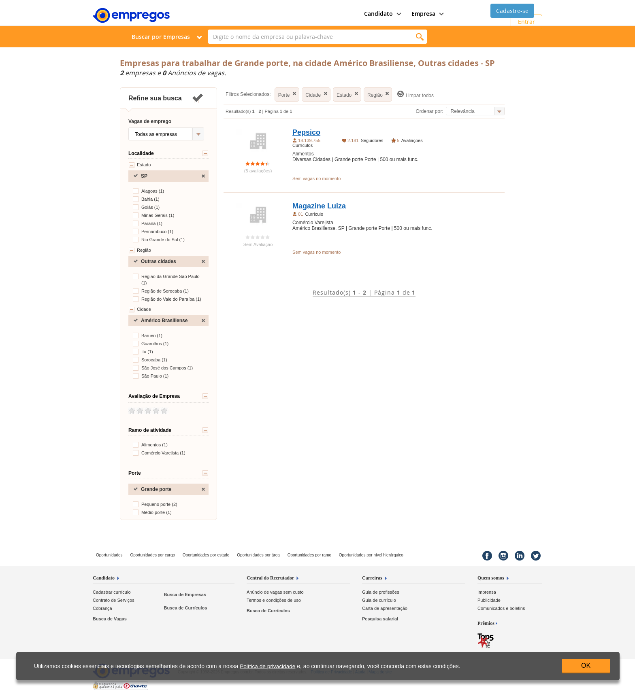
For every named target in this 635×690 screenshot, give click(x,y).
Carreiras (372, 578)
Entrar (526, 21)
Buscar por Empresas (161, 36)
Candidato (104, 578)
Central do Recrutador (270, 578)
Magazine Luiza (319, 206)
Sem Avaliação (258, 244)
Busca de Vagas (110, 618)
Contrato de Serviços (113, 600)
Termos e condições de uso (274, 600)
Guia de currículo (379, 600)
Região (139, 250)
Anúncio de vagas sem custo (275, 592)
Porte (288, 94)
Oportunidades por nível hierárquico (371, 555)
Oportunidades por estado (206, 555)
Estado (139, 165)
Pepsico (306, 132)
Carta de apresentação (384, 608)
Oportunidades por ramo (309, 555)
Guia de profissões (380, 592)
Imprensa (486, 592)
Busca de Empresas (185, 594)
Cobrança (102, 608)
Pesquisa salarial (380, 618)
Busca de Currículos (185, 607)
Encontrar (420, 37)
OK (585, 665)
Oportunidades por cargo (152, 555)
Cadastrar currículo (112, 592)
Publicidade (489, 600)
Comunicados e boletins (501, 608)
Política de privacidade (267, 666)
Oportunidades (109, 555)
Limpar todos (415, 94)
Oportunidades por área (258, 555)
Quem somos (490, 578)
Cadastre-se (512, 11)
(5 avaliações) (258, 170)
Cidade (139, 309)
